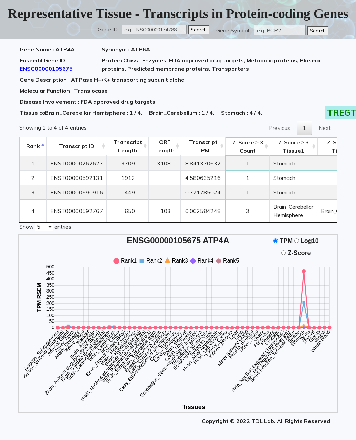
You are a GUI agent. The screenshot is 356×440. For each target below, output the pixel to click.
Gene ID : (109, 29)
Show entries (45, 226)
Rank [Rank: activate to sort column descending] (33, 146)
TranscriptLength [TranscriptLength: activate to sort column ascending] (128, 146)
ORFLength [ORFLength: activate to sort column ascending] (165, 146)
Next (324, 127)
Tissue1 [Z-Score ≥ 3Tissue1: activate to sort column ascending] (293, 146)
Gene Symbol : (234, 30)
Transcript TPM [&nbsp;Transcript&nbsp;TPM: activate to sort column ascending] (203, 146)
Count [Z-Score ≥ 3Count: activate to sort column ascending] (247, 146)
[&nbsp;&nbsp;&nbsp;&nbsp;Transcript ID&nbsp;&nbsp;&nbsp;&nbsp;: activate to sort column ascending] (76, 146)
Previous (279, 127)
